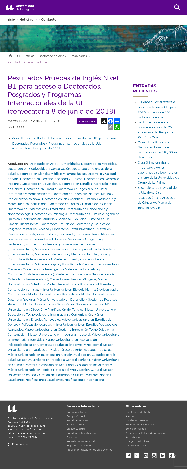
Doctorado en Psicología (49, 214)
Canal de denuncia (137, 445)
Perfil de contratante (138, 412)
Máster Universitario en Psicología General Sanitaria (53, 360)
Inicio (10, 19)
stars (35, 457)
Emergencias (18, 444)
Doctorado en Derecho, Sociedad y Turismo (51, 179)
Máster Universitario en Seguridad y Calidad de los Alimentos (69, 365)
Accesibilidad (133, 437)
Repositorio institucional (81, 441)
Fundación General (137, 420)
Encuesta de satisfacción (140, 424)
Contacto (48, 19)
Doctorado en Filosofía (40, 189)
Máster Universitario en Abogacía (73, 279)
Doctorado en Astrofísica (98, 164)
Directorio (72, 437)
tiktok (172, 454)
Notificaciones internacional (85, 380)
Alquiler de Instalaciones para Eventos (89, 449)
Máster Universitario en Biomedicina (54, 294)
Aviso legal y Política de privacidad (146, 433)
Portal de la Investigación (82, 433)
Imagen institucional (138, 441)
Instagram (147, 454)
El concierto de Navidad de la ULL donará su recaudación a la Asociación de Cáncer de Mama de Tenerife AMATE (158, 198)
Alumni (130, 416)
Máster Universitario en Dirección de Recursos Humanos (63, 304)
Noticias (26, 19)
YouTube (155, 454)
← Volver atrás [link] (87, 121)
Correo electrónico (77, 412)
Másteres (92, 375)
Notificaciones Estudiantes (44, 380)
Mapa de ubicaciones (79, 445)
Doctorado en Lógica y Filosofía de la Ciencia (80, 204)
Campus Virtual (76, 416)
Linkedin (164, 454)
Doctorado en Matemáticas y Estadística (36, 209)
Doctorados (49, 224)
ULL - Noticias (25, 56)
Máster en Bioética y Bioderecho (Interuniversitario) (59, 229)
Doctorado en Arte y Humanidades (63, 56)
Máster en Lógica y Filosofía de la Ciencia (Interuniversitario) (77, 264)
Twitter (138, 454)
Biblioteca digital (76, 428)
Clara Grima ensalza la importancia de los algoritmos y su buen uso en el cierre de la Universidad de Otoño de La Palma (158, 172)
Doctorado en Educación (40, 184)
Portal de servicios (77, 420)
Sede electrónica (77, 424)
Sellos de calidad (136, 428)
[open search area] (177, 7)
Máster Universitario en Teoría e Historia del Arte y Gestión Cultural (55, 370)
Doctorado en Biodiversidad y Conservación (39, 169)
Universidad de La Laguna (20, 7)
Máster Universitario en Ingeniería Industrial (59, 335)
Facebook (129, 454)
